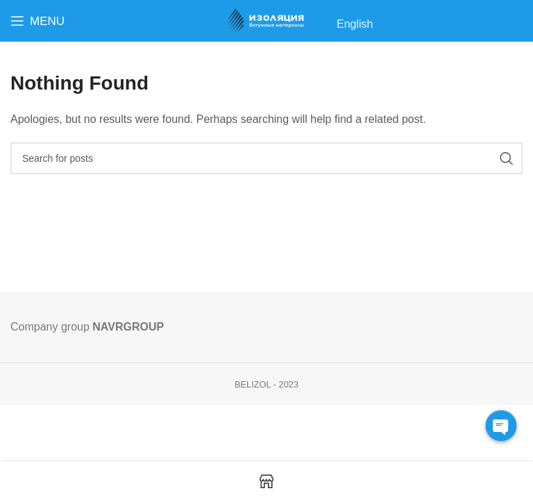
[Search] (266, 158)
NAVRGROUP (128, 327)
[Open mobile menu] (37, 21)
